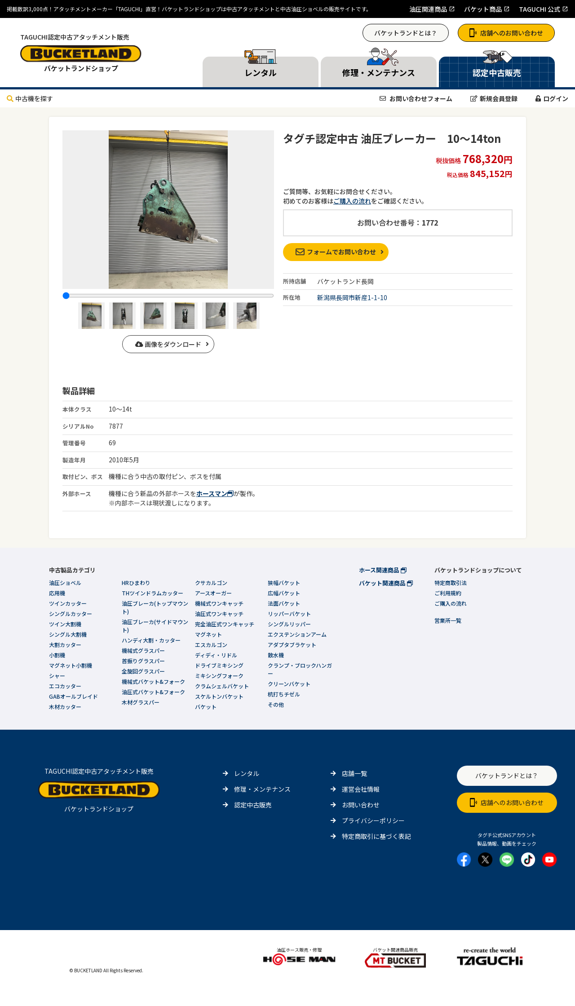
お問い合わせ (361, 804)
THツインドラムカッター (152, 593)
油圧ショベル (65, 582)
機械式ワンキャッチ (219, 603)
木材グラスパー (140, 702)
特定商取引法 (450, 582)
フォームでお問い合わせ (336, 251)
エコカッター (65, 686)
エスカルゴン (211, 644)
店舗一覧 (354, 773)
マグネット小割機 (70, 665)
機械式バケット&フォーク (153, 681)
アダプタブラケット (292, 644)
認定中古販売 (253, 804)
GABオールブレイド (73, 696)
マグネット (208, 634)
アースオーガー (213, 593)
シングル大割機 (68, 634)
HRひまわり (136, 582)
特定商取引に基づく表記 (376, 836)
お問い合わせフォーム (416, 98)
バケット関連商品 (386, 583)
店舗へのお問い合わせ (506, 32)
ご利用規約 (447, 593)
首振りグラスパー (143, 661)
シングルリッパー (289, 624)
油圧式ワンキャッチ (219, 613)
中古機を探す (30, 98)
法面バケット (284, 603)
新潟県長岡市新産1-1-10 (352, 297)
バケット (206, 706)
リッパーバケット (289, 613)
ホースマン (215, 493)
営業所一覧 (447, 620)
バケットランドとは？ (405, 32)
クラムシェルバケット (222, 686)
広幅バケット (284, 593)
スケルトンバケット (219, 696)
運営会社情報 (361, 788)
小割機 (57, 655)
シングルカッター (70, 613)
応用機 (57, 593)
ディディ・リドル (216, 655)
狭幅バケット (284, 582)
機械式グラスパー (143, 650)
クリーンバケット (289, 683)
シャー (57, 675)
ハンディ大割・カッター (151, 640)
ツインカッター (68, 603)
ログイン (551, 98)
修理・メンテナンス (262, 788)
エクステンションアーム (297, 634)
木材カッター (65, 706)
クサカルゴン (211, 582)
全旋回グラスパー (143, 671)
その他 (276, 704)
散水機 (276, 655)
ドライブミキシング (219, 665)
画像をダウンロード (168, 344)
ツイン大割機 (65, 624)
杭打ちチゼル (284, 694)
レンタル (246, 773)
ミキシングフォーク (219, 675)
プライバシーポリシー (373, 820)
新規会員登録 (494, 98)
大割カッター (65, 644)
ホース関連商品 (383, 570)
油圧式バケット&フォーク (153, 692)
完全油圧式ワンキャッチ (224, 624)
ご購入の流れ (352, 200)
